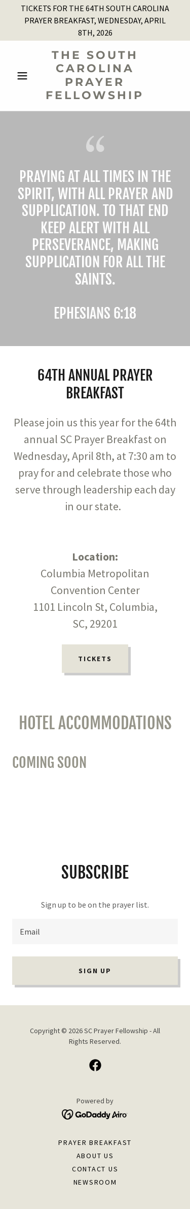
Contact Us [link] (95, 1168)
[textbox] (95, 931)
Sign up (95, 970)
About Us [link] (95, 1155)
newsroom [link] (95, 1182)
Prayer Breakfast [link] (95, 1142)
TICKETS (94, 658)
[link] (95, 76)
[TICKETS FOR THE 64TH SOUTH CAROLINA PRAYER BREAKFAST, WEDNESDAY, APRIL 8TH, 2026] (95, 20)
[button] (24, 76)
